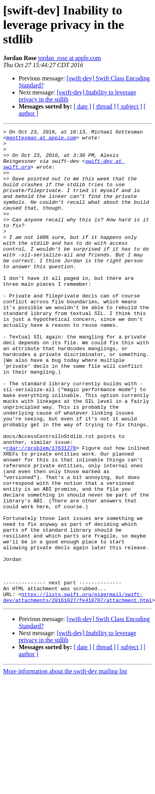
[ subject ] (129, 106)
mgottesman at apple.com (41, 139)
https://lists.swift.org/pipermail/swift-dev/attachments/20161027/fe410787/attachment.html (77, 691)
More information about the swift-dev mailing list (65, 766)
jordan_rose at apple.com (69, 58)
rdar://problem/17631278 (41, 512)
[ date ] (82, 106)
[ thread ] (104, 106)
